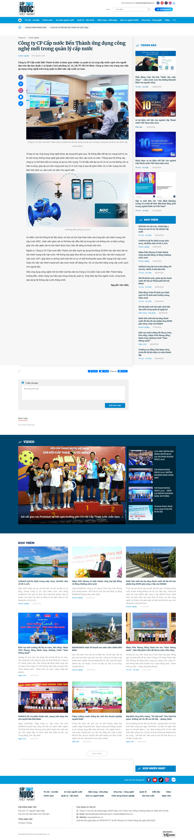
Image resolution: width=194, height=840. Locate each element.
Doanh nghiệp (33, 38)
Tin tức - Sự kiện (32, 20)
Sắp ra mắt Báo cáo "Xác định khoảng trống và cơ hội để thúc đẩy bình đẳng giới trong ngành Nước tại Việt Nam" (155, 204)
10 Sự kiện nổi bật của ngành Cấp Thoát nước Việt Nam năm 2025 (155, 121)
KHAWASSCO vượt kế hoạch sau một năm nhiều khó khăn (97, 648)
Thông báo (145, 45)
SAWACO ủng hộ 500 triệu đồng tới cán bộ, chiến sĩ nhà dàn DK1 (154, 267)
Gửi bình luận (115, 405)
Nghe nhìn (142, 344)
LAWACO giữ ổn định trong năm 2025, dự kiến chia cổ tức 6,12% (153, 242)
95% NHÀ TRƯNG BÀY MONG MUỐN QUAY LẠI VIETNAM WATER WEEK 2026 (164, 455)
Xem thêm (97, 753)
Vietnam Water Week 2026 (35, 27)
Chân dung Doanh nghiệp (123, 796)
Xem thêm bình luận (26, 425)
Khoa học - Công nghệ (152, 20)
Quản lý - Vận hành (85, 20)
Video (167, 20)
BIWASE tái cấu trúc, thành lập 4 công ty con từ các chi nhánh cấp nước (153, 229)
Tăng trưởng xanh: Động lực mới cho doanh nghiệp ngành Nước (97, 717)
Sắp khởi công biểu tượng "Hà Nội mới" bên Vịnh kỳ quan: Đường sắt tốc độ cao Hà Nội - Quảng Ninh (151, 717)
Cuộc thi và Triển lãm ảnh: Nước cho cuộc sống (69, 27)
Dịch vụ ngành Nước (129, 20)
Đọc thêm (148, 220)
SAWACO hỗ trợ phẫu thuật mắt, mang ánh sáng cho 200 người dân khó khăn (43, 717)
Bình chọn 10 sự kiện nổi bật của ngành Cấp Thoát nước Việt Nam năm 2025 (155, 161)
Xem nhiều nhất (151, 768)
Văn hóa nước (148, 796)
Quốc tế (142, 792)
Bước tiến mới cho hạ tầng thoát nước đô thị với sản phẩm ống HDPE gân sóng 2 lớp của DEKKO (155, 321)
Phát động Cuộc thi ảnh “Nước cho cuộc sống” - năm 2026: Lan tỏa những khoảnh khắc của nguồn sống (155, 80)
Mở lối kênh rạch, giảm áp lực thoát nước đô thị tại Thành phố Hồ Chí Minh (155, 281)
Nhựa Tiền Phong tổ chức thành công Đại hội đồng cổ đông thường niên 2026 (154, 255)
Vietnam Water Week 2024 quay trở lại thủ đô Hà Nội (163, 509)
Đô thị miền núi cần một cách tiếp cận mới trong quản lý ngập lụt (154, 308)
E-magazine (164, 9)
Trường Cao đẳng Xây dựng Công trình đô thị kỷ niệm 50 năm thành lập (154, 352)
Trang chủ (21, 38)
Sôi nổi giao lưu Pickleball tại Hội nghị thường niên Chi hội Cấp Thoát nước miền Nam (70, 516)
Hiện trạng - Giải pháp (107, 20)
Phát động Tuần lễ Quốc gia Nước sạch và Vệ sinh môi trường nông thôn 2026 (153, 295)
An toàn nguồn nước (65, 20)
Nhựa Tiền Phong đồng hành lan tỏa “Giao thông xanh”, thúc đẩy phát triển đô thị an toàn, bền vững (151, 648)
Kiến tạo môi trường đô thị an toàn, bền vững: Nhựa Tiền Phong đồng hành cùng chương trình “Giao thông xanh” (155, 336)
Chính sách (48, 20)
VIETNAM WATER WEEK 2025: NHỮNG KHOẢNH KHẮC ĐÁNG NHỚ (164, 474)
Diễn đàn (138, 127)
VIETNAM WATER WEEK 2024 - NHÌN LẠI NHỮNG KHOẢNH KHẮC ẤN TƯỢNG (163, 492)
